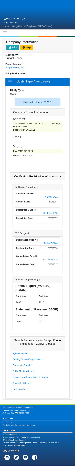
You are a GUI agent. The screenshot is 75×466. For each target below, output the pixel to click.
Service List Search (22, 383)
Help (27, 47)
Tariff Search (19, 389)
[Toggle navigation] (37, 32)
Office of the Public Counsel (14, 440)
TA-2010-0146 (51, 243)
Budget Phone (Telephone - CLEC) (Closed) (32, 26)
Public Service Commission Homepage (19, 425)
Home (6, 26)
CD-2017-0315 (50, 213)
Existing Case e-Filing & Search (28, 359)
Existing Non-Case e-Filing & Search (30, 377)
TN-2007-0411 (51, 197)
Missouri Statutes (10, 435)
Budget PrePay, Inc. (15, 67)
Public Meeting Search (23, 371)
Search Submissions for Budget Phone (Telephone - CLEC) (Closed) (37, 342)
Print (13, 47)
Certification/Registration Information (36, 176)
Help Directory (10, 22)
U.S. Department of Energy (14, 445)
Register (9, 18)
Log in (21, 18)
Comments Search (21, 365)
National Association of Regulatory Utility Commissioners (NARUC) (31, 443)
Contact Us (7, 422)
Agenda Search (20, 353)
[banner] (37, 8)
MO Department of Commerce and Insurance (21, 437)
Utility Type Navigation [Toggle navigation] (29, 81)
